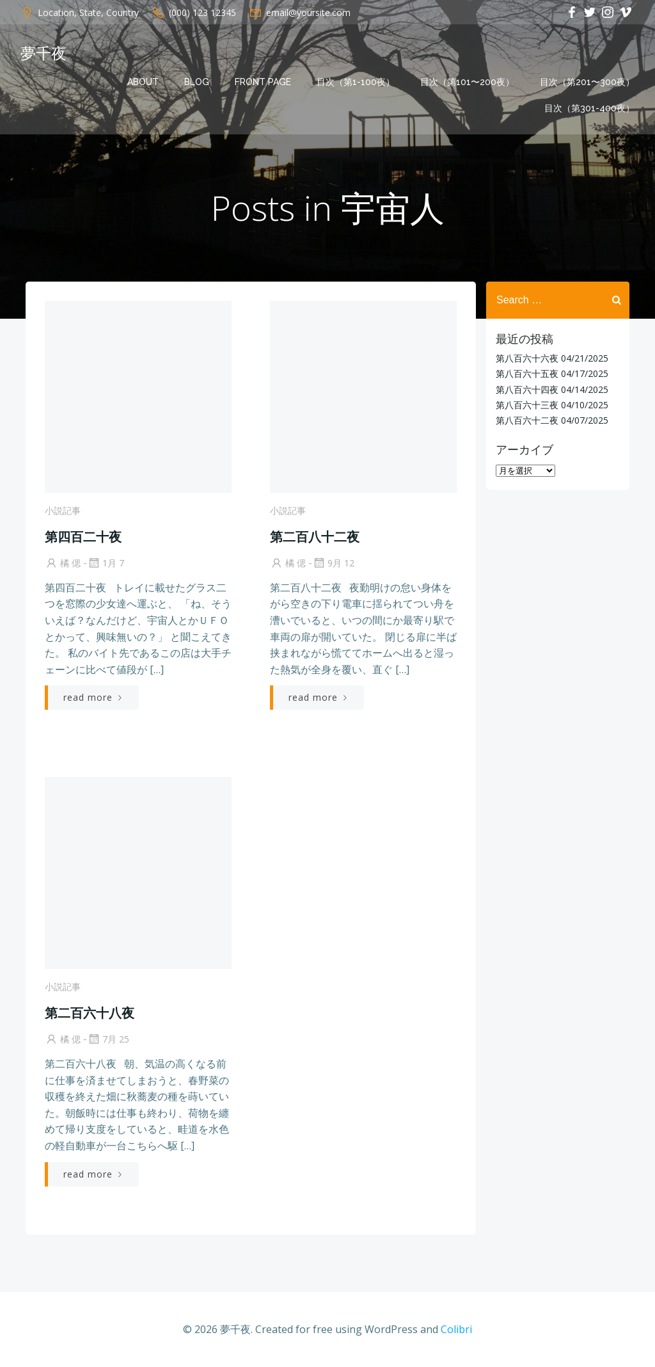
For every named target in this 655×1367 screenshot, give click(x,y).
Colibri (456, 1329)
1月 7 (105, 563)
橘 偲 (63, 563)
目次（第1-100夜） (356, 82)
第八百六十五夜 (527, 373)
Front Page (263, 82)
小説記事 (63, 510)
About (143, 82)
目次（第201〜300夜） (587, 82)
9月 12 (333, 563)
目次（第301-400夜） (589, 108)
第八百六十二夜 (527, 420)
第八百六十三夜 (527, 405)
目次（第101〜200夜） (467, 82)
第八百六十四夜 (527, 389)
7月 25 (108, 1039)
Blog (196, 82)
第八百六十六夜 (527, 358)
